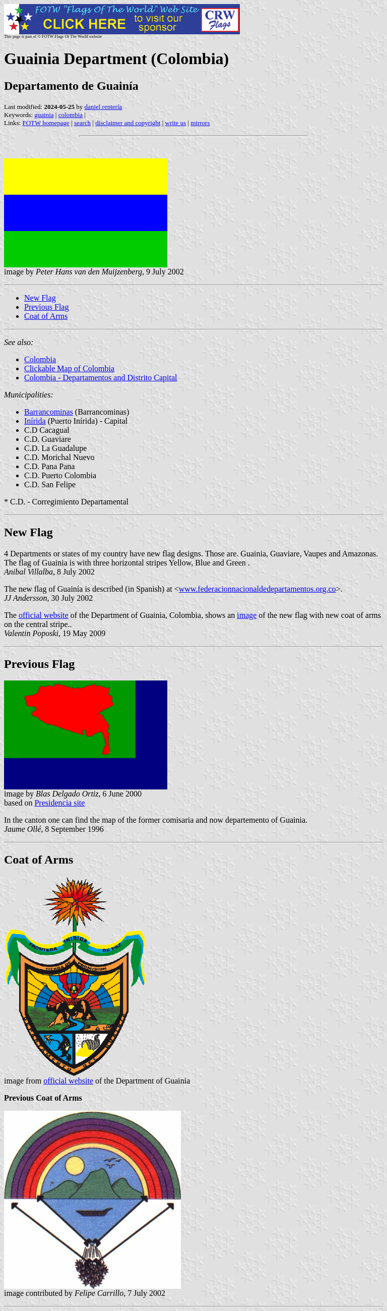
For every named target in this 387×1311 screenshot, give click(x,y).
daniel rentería (103, 106)
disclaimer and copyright (127, 123)
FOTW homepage (45, 123)
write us (175, 123)
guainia (43, 115)
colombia (70, 115)
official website (44, 615)
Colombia (40, 359)
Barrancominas (48, 412)
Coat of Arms (46, 316)
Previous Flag (46, 307)
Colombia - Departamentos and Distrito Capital (100, 377)
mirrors (200, 123)
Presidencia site (59, 803)
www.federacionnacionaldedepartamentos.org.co (257, 589)
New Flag (40, 298)
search (82, 123)
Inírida (35, 421)
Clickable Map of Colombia (69, 368)
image (246, 615)
